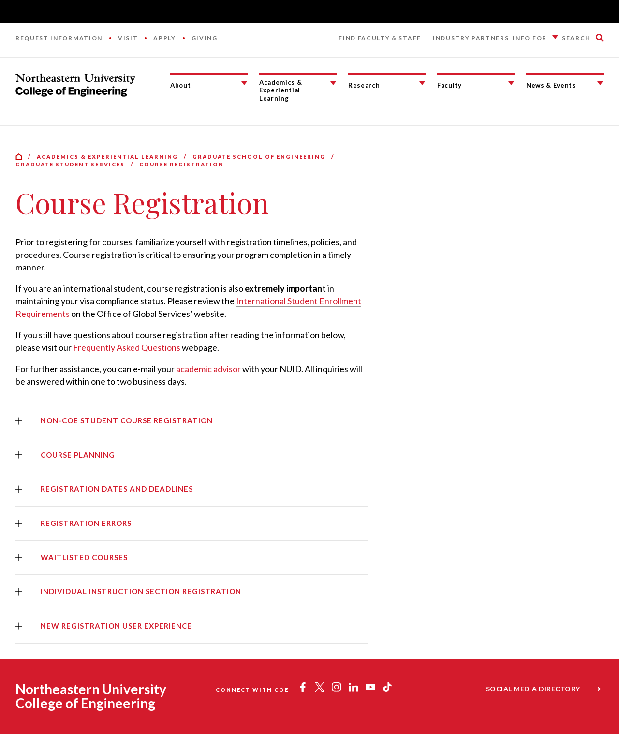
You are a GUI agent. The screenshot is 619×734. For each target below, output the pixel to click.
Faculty (449, 85)
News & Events (551, 85)
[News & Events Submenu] (600, 83)
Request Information (59, 38)
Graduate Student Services (70, 164)
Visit (128, 38)
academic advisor (208, 368)
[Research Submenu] (422, 83)
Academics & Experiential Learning (280, 90)
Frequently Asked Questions (126, 347)
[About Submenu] (244, 83)
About (180, 85)
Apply (164, 38)
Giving (205, 38)
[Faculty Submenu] (511, 83)
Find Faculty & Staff (380, 38)
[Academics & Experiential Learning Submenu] (333, 83)
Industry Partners (471, 38)
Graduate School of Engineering (258, 156)
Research (364, 85)
